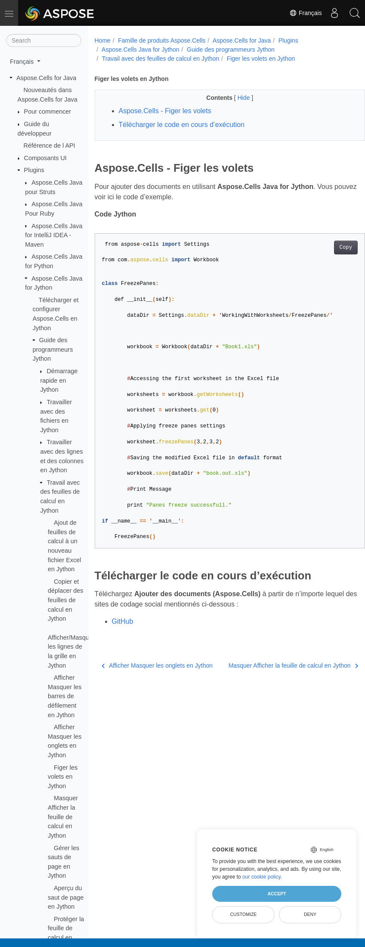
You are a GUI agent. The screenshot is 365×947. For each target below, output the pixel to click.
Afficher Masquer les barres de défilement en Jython (64, 696)
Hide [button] (235, 97)
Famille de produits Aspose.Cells (161, 40)
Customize (243, 914)
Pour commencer (47, 111)
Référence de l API (49, 145)
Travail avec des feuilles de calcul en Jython (161, 58)
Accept (276, 893)
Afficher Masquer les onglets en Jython (147, 670)
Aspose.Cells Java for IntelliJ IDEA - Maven (53, 235)
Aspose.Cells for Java (46, 77)
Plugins (34, 170)
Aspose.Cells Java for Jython (140, 49)
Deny (310, 914)
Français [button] (22, 61)
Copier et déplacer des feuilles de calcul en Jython (65, 600)
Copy (326, 247)
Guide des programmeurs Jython (53, 349)
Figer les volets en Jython (62, 776)
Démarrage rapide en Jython (58, 380)
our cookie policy (261, 877)
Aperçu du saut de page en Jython (66, 897)
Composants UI (45, 158)
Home (103, 40)
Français (303, 13)
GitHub (122, 621)
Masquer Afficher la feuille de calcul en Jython (63, 817)
